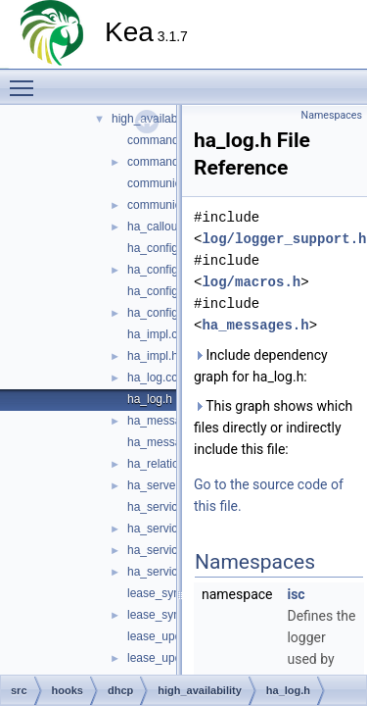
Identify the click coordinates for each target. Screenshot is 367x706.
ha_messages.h (168, 442)
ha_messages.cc (171, 421)
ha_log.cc (152, 377)
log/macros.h (251, 282)
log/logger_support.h (284, 238)
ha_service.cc (163, 507)
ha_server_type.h (172, 485)
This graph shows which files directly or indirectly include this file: (273, 427)
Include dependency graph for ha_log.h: (261, 365)
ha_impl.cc (155, 334)
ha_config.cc (160, 248)
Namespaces (331, 115)
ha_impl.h (152, 356)
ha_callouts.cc (164, 226)
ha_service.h (160, 528)
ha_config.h (157, 270)
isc (295, 594)
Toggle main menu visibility (26, 79)
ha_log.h (149, 399)
